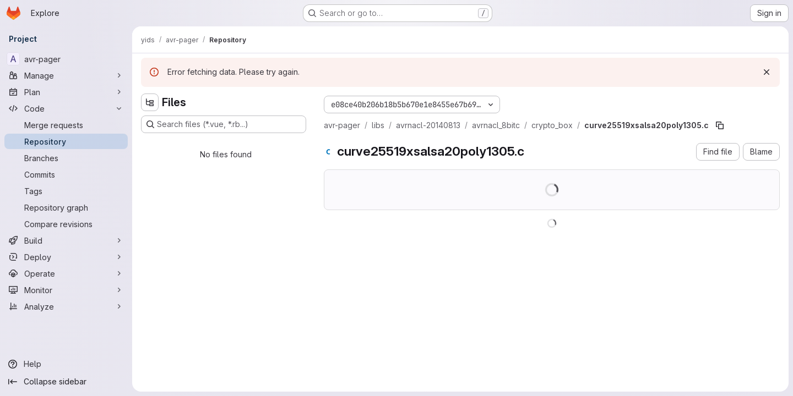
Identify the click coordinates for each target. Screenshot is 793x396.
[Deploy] (66, 257)
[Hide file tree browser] (150, 102)
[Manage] (66, 75)
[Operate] (66, 273)
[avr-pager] (66, 59)
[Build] (66, 240)
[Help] (66, 364)
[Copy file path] (720, 125)
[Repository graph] (66, 207)
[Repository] (66, 141)
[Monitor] (66, 290)
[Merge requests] (66, 125)
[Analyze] (66, 306)
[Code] (66, 108)
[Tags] (66, 191)
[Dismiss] (766, 72)
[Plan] (66, 92)
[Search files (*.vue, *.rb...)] (223, 124)
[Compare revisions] (66, 224)
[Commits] (66, 174)
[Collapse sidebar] (66, 381)
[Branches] (66, 158)
